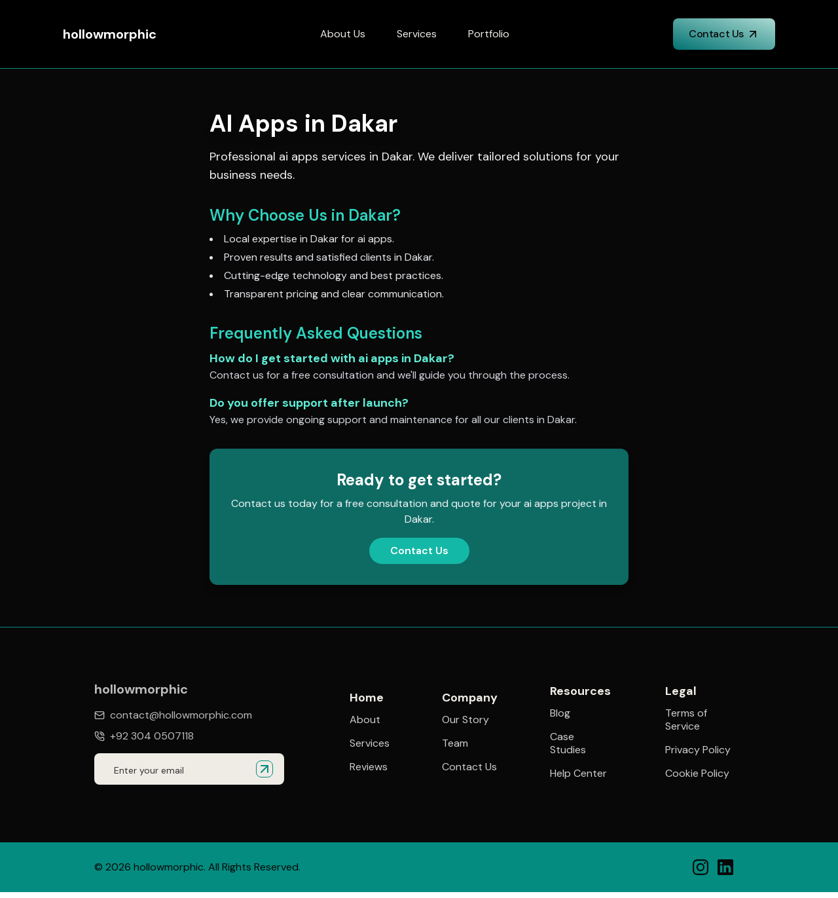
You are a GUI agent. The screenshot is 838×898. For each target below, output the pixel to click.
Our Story (465, 719)
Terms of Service (686, 722)
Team (455, 743)
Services (417, 34)
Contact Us (724, 34)
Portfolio (488, 34)
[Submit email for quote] (264, 768)
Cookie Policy (697, 775)
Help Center (578, 774)
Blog (560, 713)
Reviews (369, 767)
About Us (342, 34)
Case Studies (568, 744)
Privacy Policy (698, 751)
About (365, 719)
